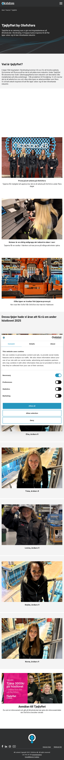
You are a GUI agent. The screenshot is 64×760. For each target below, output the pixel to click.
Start (3, 10)
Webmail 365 (58, 747)
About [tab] (52, 344)
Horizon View (47, 747)
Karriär (8, 10)
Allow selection (32, 413)
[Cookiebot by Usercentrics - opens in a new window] (51, 337)
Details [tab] (32, 344)
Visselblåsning (29, 757)
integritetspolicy (37, 754)
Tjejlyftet (14, 10)
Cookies (36, 757)
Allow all (32, 406)
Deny (32, 420)
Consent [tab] (11, 344)
